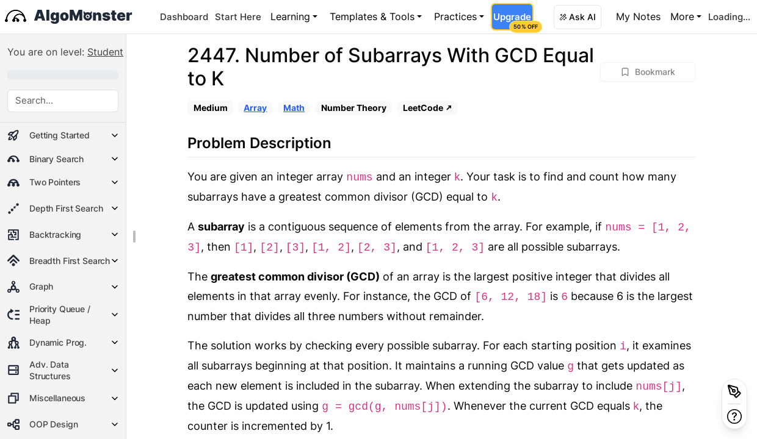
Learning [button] (290, 16)
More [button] (682, 16)
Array (255, 107)
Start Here (238, 17)
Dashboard (184, 17)
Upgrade (513, 20)
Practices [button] (455, 16)
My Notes (638, 16)
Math (294, 107)
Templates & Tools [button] (372, 16)
